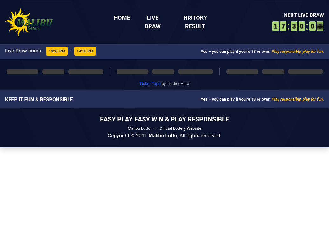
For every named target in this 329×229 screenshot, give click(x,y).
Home (122, 17)
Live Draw (152, 22)
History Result (195, 22)
